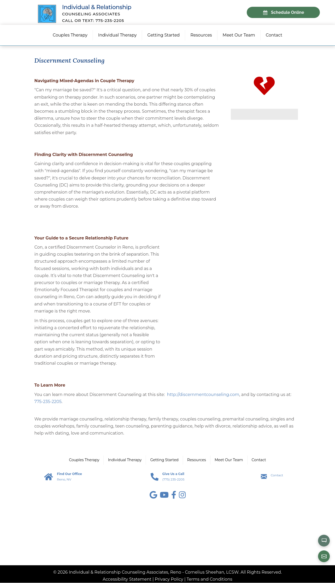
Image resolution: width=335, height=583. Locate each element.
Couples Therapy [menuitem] (70, 35)
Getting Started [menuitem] (163, 35)
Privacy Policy (169, 579)
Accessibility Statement (127, 579)
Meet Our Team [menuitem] (239, 35)
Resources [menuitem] (201, 35)
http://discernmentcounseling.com (203, 394)
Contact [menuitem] (274, 35)
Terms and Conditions (209, 579)
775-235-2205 (48, 401)
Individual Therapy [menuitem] (117, 35)
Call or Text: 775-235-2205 (94, 20)
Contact (277, 475)
